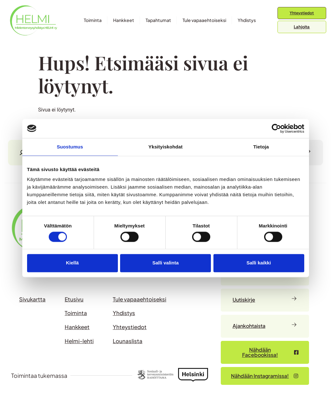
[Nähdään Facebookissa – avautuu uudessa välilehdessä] (265, 352)
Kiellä (72, 263)
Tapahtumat (158, 20)
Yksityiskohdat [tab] (165, 146)
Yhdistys (247, 20)
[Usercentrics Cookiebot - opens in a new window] (276, 128)
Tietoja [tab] (261, 146)
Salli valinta (165, 263)
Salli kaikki (259, 263)
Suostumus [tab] (70, 146)
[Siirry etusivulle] (33, 20)
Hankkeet (123, 20)
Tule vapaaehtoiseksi (204, 20)
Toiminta (93, 20)
